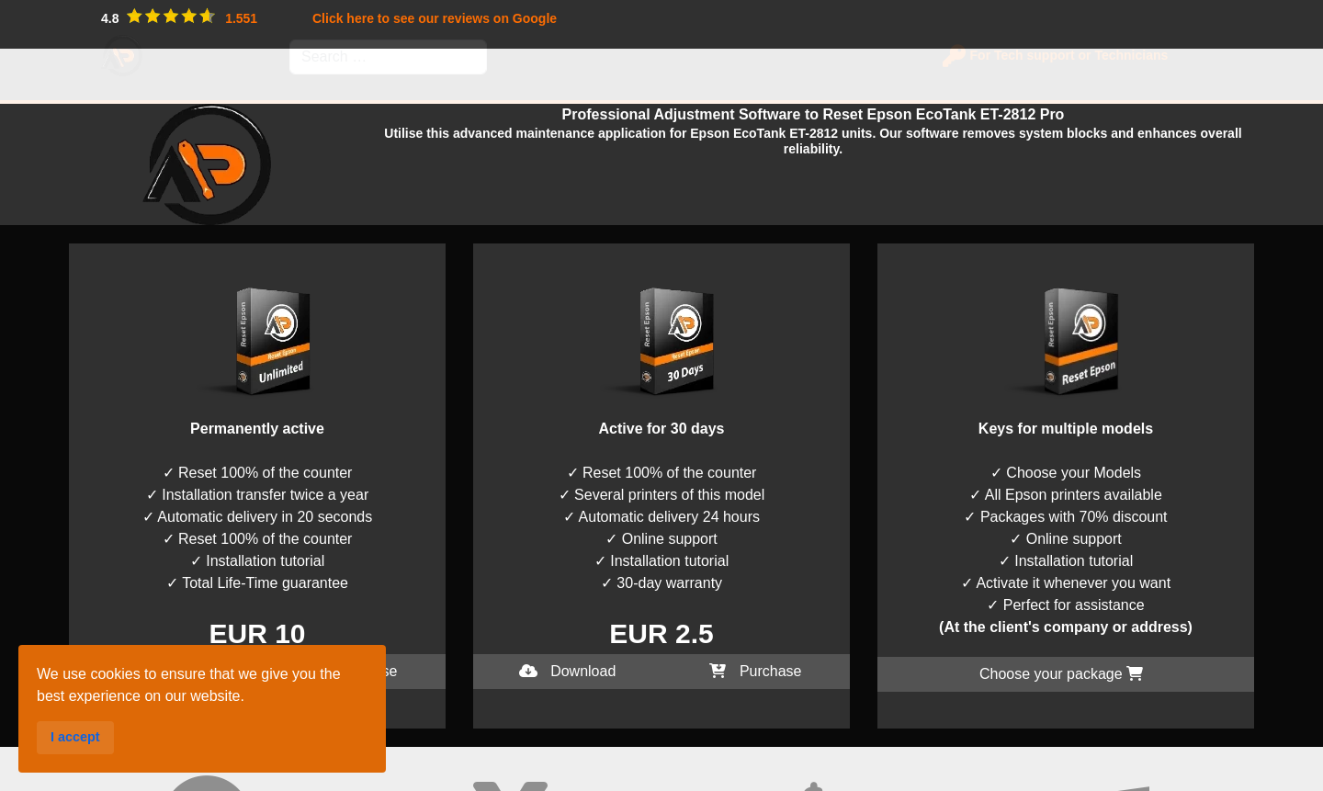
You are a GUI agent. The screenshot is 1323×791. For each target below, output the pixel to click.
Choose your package (1061, 674)
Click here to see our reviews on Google (434, 18)
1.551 (241, 18)
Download (163, 671)
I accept (25, 779)
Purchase (351, 671)
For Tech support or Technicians (1063, 55)
